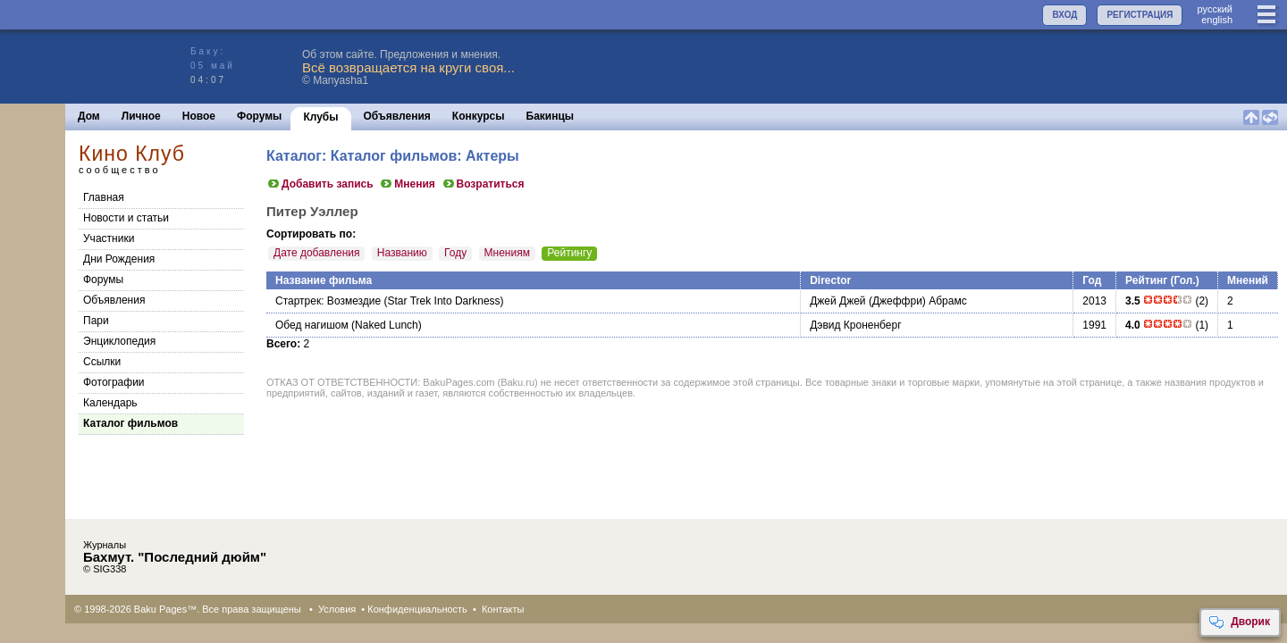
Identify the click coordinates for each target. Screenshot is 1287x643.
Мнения (407, 184)
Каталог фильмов (130, 423)
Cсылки (102, 361)
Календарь (110, 403)
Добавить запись (320, 184)
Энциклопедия (119, 341)
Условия (337, 609)
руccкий (1214, 9)
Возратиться (483, 184)
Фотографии (114, 382)
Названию (402, 252)
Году (455, 252)
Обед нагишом (312, 325)
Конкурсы (478, 116)
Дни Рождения (119, 259)
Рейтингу (569, 252)
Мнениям (507, 252)
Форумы (259, 116)
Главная (103, 197)
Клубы (320, 117)
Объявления (397, 116)
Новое (198, 116)
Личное (141, 116)
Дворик (1239, 622)
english (1216, 19)
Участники (108, 238)
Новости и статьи (126, 218)
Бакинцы (550, 116)
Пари (96, 320)
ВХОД (1064, 15)
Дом (89, 116)
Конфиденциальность (417, 609)
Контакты (503, 609)
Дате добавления (316, 252)
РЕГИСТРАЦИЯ (1139, 15)
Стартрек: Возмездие (328, 301)
